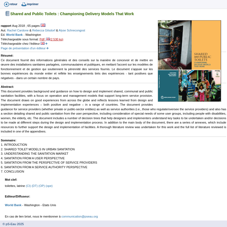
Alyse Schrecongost (72, 30)
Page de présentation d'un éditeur (23, 48)
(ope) (49, 185)
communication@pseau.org (79, 216)
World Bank (15, 34)
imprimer (33, 4)
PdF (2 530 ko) (51, 39)
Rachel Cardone (18, 30)
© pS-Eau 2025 (12, 224)
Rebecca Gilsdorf (44, 30)
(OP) (41, 185)
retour (13, 4)
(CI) (29, 185)
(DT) (35, 185)
